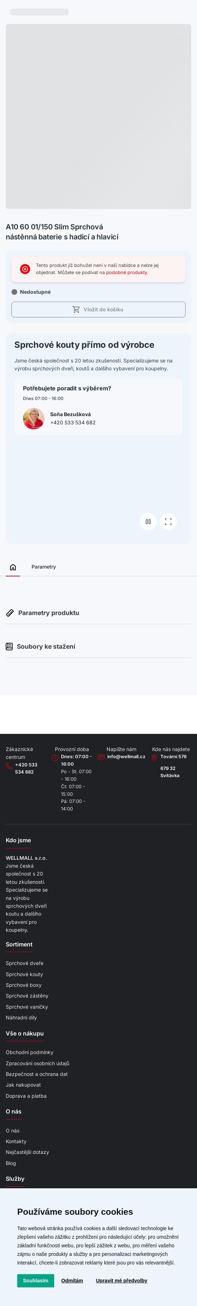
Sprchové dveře (24, 963)
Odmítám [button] (72, 1280)
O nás (12, 1130)
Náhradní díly (21, 1017)
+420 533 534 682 (73, 422)
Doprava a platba (26, 1096)
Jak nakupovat (23, 1085)
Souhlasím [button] (35, 1280)
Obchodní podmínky (29, 1052)
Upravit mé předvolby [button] (121, 1280)
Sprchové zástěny (27, 996)
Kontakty (16, 1141)
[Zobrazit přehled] (13, 569)
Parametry (44, 567)
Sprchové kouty (24, 974)
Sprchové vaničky (27, 1007)
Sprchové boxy (24, 985)
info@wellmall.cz (126, 756)
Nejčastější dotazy (27, 1152)
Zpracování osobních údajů (37, 1063)
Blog (11, 1163)
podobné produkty (126, 272)
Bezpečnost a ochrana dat (37, 1074)
